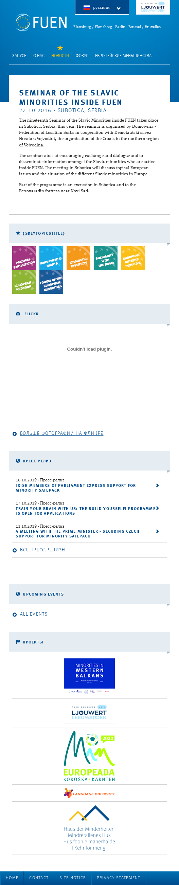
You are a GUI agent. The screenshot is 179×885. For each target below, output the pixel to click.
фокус (82, 56)
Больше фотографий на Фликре (57, 433)
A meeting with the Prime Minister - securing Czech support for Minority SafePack (78, 534)
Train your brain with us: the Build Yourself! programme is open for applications (85, 511)
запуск (19, 56)
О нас (38, 56)
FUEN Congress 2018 (153, 7)
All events (30, 614)
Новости (60, 56)
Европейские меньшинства (123, 56)
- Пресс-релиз (40, 480)
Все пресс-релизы (39, 550)
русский (107, 8)
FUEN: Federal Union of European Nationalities (41, 22)
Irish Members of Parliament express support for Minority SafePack (76, 488)
